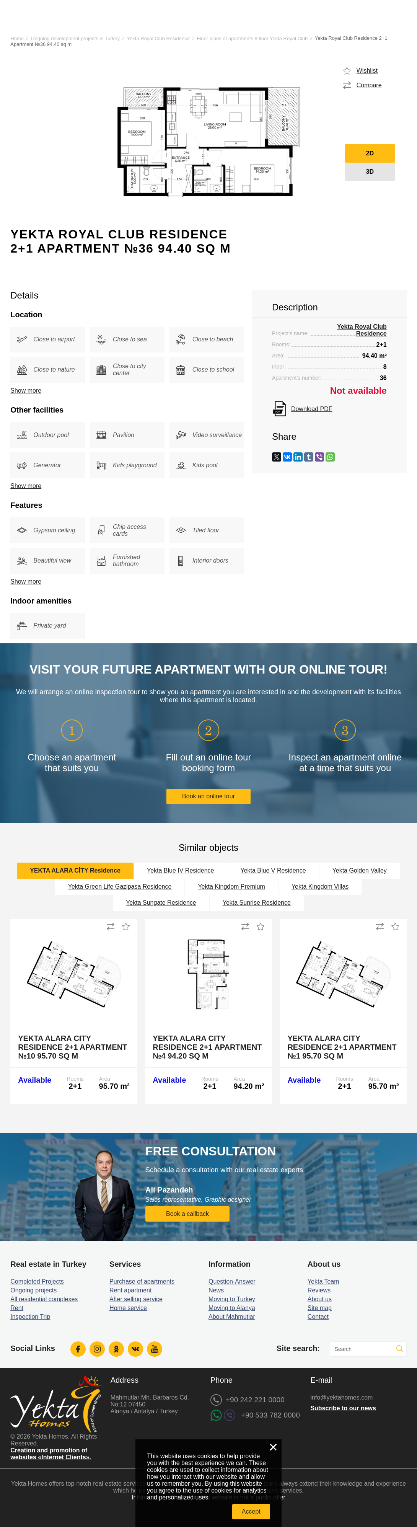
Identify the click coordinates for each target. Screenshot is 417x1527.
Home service (128, 1308)
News (216, 1290)
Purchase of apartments (141, 1281)
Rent (16, 1308)
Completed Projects (37, 1281)
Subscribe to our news (343, 1408)
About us (320, 1299)
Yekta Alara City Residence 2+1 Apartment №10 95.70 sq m (72, 1047)
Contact (318, 1316)
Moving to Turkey (231, 1299)
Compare (369, 85)
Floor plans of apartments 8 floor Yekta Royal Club (252, 38)
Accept (251, 1511)
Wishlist (367, 70)
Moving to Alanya (231, 1308)
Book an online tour (208, 796)
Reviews (319, 1290)
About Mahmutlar (231, 1316)
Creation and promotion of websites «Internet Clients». (50, 1453)
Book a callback (187, 1214)
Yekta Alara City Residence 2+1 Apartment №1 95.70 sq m (341, 1047)
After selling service (136, 1299)
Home (17, 38)
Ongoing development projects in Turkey (75, 38)
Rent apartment (130, 1290)
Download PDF (311, 409)
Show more (25, 390)
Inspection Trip (30, 1316)
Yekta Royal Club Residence (158, 38)
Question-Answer (232, 1281)
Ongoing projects (33, 1290)
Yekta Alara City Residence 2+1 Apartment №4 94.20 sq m (207, 1047)
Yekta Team (323, 1281)
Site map (320, 1308)
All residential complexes (44, 1299)
